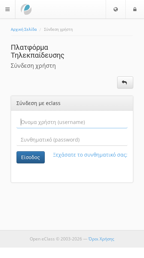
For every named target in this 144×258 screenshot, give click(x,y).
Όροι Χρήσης (101, 239)
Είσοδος (30, 157)
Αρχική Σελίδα (24, 29)
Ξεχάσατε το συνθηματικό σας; (90, 154)
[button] (115, 9)
